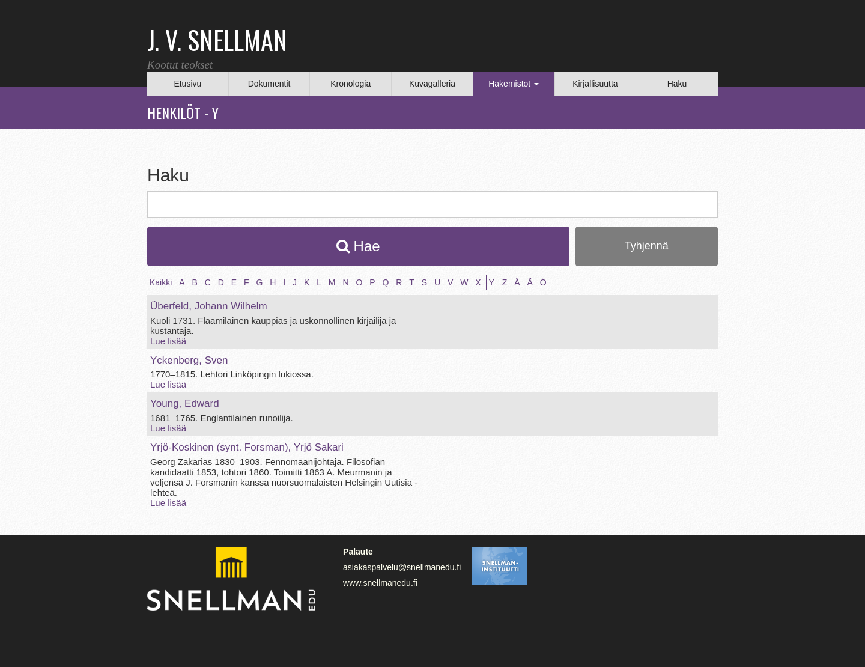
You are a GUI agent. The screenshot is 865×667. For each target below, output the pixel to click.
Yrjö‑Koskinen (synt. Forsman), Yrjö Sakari (247, 447)
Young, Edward (184, 403)
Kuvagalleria (432, 83)
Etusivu (187, 83)
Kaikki (161, 282)
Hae (358, 246)
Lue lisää (168, 341)
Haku (677, 83)
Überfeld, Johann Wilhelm (208, 306)
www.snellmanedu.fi (380, 583)
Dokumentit (269, 83)
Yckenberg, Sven (189, 360)
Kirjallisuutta (595, 83)
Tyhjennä (647, 246)
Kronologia (350, 83)
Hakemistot (513, 83)
